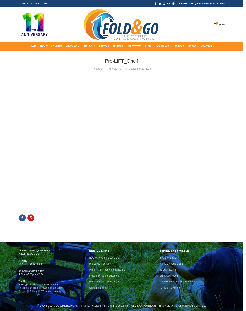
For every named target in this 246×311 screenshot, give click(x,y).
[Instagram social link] (164, 3)
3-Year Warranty (168, 257)
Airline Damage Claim (171, 263)
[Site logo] (34, 24)
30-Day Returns (168, 269)
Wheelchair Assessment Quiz (104, 281)
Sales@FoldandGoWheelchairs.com (38, 284)
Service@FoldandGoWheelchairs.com (39, 291)
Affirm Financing (98, 287)
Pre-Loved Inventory (100, 263)
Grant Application (169, 275)
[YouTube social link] (168, 3)
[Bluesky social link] (160, 3)
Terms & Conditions (170, 287)
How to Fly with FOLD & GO (104, 257)
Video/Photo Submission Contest (177, 281)
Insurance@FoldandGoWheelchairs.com (40, 287)
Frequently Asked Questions (104, 275)
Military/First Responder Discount (107, 269)
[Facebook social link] (155, 3)
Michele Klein (116, 68)
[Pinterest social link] (173, 3)
